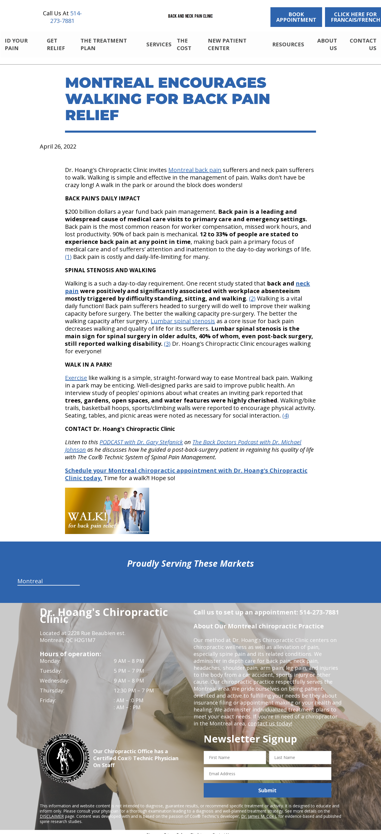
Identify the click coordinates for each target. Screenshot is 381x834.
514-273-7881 (66, 17)
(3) (167, 339)
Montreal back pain (194, 165)
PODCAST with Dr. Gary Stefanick (141, 437)
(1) (68, 252)
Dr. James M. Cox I (258, 811)
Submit (267, 785)
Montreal (30, 576)
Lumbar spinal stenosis (183, 316)
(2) (252, 293)
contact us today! (269, 718)
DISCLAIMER (52, 811)
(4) (285, 410)
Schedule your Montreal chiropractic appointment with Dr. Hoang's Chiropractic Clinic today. (186, 469)
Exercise (76, 373)
